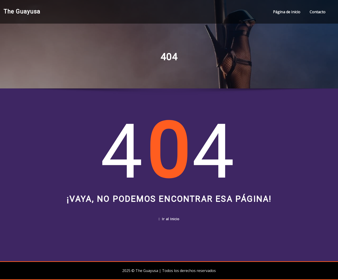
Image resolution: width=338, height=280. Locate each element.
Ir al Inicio (169, 219)
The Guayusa (21, 11)
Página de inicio (286, 11)
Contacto (317, 11)
